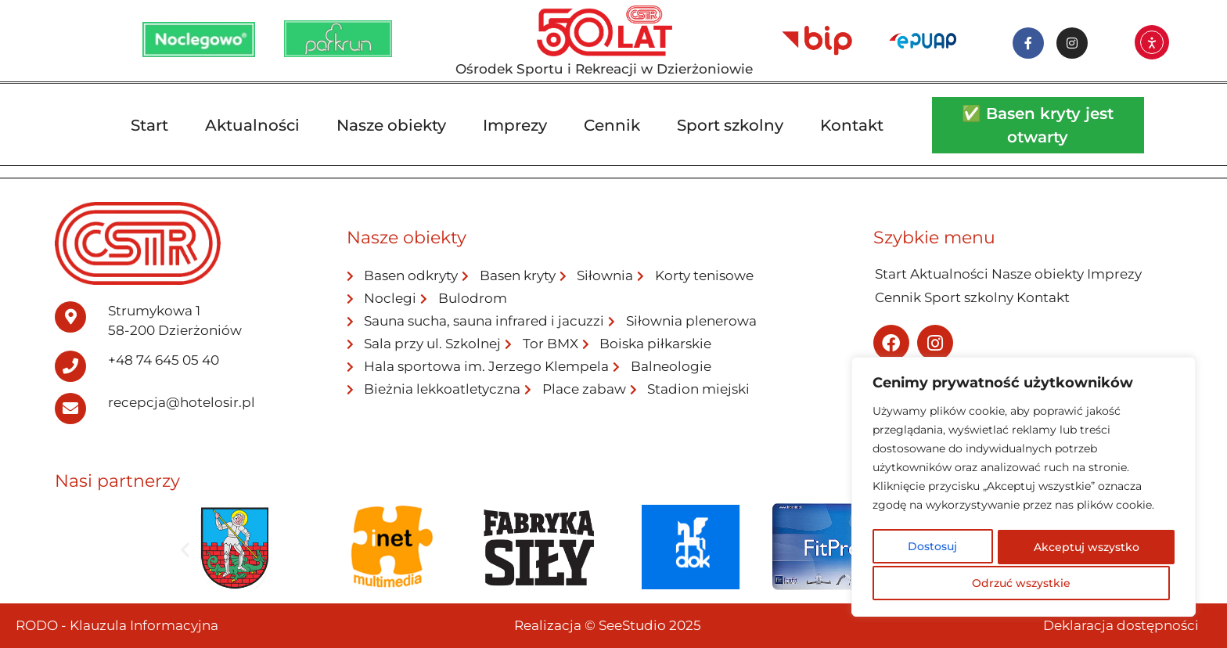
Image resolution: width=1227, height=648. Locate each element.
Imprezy (515, 125)
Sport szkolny (730, 125)
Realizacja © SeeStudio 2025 (607, 625)
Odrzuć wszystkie (1083, 549)
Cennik (612, 125)
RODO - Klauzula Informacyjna (117, 625)
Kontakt (851, 125)
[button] (185, 550)
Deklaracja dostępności (1121, 625)
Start (149, 125)
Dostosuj (932, 549)
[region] (1023, 489)
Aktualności (252, 125)
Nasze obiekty (391, 125)
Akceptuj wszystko (1024, 583)
